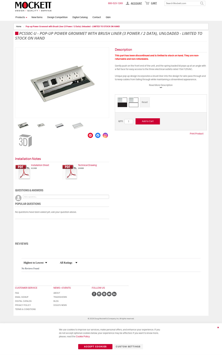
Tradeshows (60, 297)
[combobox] (185, 3)
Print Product (196, 134)
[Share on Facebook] (97, 135)
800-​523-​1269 (115, 3)
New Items (37, 17)
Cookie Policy (83, 336)
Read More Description (161, 85)
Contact (96, 17)
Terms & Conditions (25, 309)
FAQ (17, 293)
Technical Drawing (87, 165)
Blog (56, 301)
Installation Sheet (40, 165)
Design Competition (57, 17)
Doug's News (60, 305)
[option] (122, 102)
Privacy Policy (23, 305)
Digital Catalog (80, 17)
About (56, 293)
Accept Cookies (95, 347)
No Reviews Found (30, 268)
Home (19, 26)
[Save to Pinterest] (90, 135)
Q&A (108, 17)
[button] (23, 125)
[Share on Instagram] (105, 135)
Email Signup (21, 297)
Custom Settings (128, 347)
